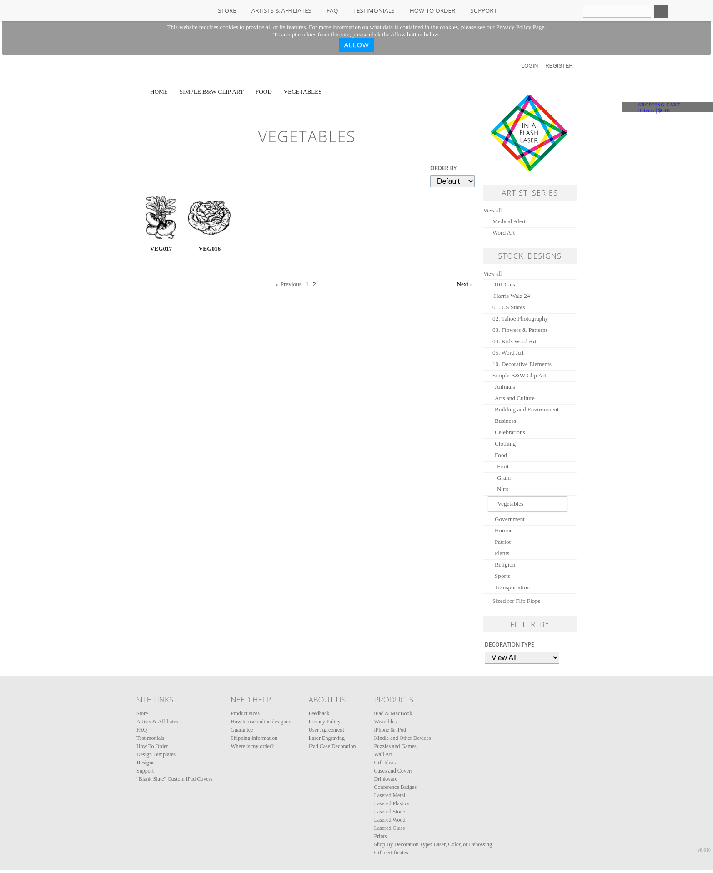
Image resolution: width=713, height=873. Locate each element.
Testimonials (374, 10)
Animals (505, 386)
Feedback (318, 713)
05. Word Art (508, 352)
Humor (503, 530)
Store (227, 10)
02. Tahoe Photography (520, 318)
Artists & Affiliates (281, 10)
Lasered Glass (389, 828)
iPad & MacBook (393, 713)
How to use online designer (260, 721)
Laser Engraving (326, 738)
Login (529, 66)
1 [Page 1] (307, 284)
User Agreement (326, 730)
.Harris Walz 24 (511, 295)
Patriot (503, 541)
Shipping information (254, 738)
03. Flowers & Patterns (520, 329)
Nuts (502, 489)
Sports (502, 575)
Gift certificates (391, 852)
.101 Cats (503, 284)
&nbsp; (161, 218)
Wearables (385, 721)
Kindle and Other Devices (402, 738)
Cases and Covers (393, 771)
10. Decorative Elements (522, 364)
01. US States (508, 307)
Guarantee (242, 730)
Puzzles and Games (395, 746)
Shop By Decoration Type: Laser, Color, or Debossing (433, 844)
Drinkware (385, 779)
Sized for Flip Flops (516, 600)
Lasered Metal (389, 795)
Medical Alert (509, 221)
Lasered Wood (389, 820)
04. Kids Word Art (514, 341)
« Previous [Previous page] (288, 284)
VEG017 (161, 248)
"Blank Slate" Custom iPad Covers (174, 779)
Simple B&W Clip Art (212, 91)
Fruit (503, 466)
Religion (505, 564)
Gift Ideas (385, 762)
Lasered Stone (389, 811)
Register (559, 66)
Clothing (505, 443)
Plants (502, 553)
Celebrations (510, 432)
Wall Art (383, 754)
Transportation (512, 587)
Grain (504, 477)
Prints (380, 836)
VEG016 (210, 248)
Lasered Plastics (391, 803)
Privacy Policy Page (520, 27)
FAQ (332, 10)
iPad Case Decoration (332, 746)
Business (505, 420)
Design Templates (156, 754)
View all (492, 210)
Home (159, 91)
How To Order (432, 10)
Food (264, 91)
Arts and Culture (515, 398)
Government (510, 519)
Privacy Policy (324, 721)
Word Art (503, 232)
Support (483, 10)
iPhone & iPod (390, 730)
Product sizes (245, 713)
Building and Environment (527, 409)
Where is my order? (252, 746)
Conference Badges (395, 787)
